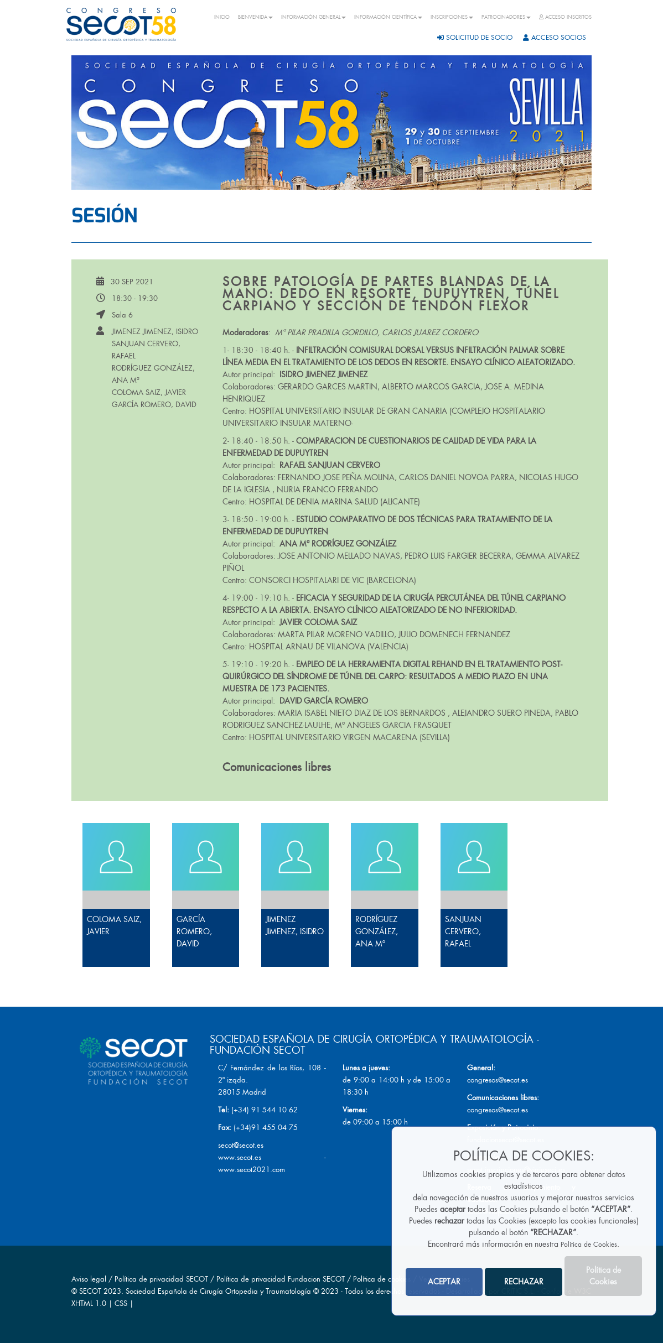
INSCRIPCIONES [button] (452, 17)
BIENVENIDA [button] (255, 17)
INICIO (222, 17)
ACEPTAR (444, 1282)
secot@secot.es (240, 1145)
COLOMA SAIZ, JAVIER (149, 392)
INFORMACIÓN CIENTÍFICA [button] (388, 17)
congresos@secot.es (497, 1080)
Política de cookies (383, 1279)
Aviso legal (88, 1279)
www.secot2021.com (251, 1169)
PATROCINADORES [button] (506, 17)
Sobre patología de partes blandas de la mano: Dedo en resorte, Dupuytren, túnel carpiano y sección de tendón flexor (391, 294)
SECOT (90, 1291)
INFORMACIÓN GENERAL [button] (313, 17)
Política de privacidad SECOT (161, 1279)
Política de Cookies (589, 1244)
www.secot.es (239, 1157)
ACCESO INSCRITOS (565, 17)
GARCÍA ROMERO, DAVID (154, 404)
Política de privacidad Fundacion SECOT (280, 1279)
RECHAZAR (523, 1282)
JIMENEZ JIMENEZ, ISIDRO (155, 331)
